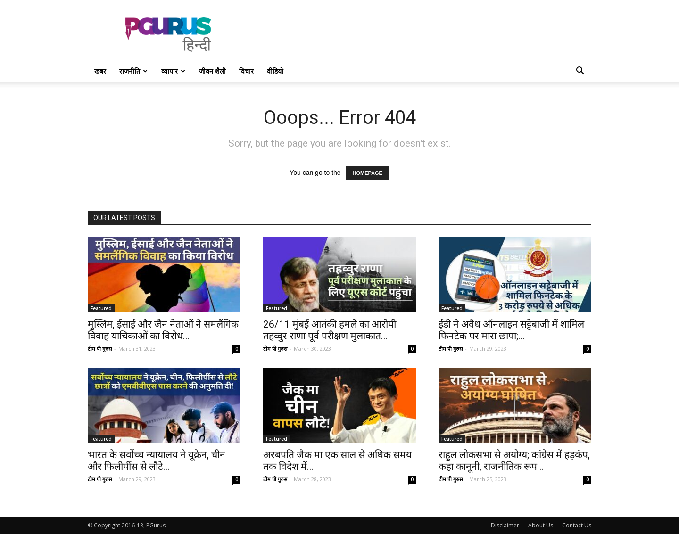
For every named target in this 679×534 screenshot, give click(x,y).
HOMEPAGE (367, 173)
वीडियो (275, 70)
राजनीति (133, 70)
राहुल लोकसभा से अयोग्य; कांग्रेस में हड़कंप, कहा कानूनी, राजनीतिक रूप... (514, 460)
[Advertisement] (419, 34)
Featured (101, 308)
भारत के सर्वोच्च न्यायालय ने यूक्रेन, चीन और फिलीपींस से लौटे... (156, 460)
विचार (246, 70)
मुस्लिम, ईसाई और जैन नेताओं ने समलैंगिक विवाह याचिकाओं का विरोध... (163, 330)
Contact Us (576, 525)
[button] (580, 71)
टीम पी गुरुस (100, 348)
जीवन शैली (212, 70)
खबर (100, 70)
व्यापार (173, 70)
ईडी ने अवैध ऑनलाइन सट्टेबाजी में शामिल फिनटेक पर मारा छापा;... (511, 330)
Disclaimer (505, 525)
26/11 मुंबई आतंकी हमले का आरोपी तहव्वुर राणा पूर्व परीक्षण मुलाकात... (329, 330)
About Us (540, 525)
